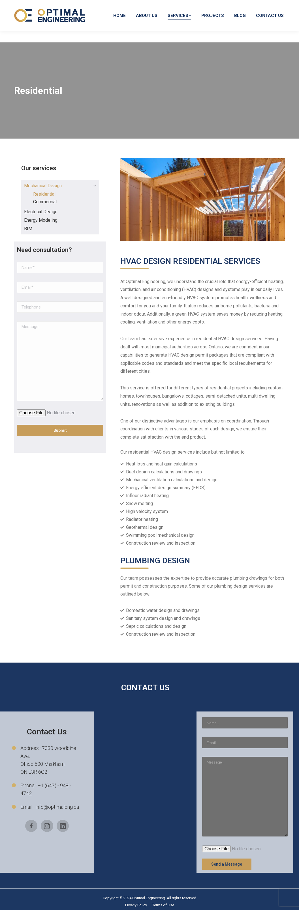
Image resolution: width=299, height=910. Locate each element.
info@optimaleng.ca (201, 5)
